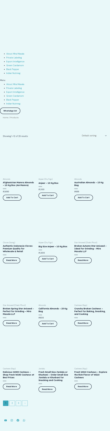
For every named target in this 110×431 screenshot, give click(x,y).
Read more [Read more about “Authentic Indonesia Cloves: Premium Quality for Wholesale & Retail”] (11, 260)
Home (5, 117)
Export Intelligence (15, 61)
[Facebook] (18, 420)
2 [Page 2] (12, 403)
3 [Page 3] (18, 403)
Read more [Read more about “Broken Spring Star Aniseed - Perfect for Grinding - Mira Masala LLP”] (11, 323)
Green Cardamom (15, 65)
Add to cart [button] (12, 197)
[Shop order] (94, 135)
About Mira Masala (15, 53)
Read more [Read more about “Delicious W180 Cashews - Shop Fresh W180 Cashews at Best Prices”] (11, 386)
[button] (55, 80)
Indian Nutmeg (13, 73)
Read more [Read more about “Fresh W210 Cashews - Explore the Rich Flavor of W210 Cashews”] (83, 386)
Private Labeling (14, 57)
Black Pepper (12, 69)
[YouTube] (5, 420)
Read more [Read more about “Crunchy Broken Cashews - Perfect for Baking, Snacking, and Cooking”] (83, 323)
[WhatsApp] (24, 420)
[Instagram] (11, 420)
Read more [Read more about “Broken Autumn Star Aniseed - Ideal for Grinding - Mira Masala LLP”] (83, 260)
